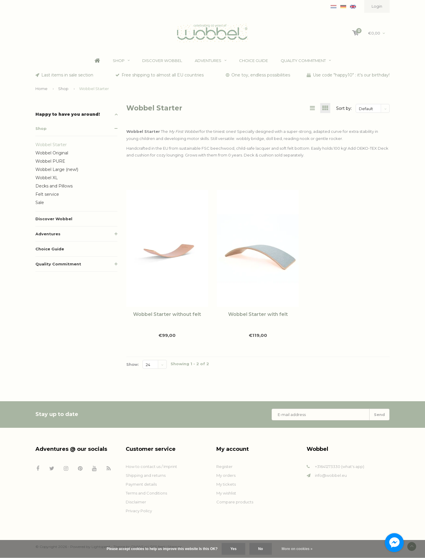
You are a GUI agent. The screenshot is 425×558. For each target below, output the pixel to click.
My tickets (226, 485)
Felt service (47, 195)
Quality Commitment (306, 61)
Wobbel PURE (50, 162)
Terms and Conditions (146, 494)
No (260, 549)
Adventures (210, 61)
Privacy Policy (139, 512)
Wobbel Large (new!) (56, 170)
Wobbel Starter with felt (258, 316)
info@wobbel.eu (331, 476)
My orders (226, 476)
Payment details (141, 485)
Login (377, 6)
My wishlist (226, 494)
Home (97, 62)
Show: (132, 365)
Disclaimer (136, 503)
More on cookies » (297, 549)
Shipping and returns (146, 476)
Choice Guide (253, 61)
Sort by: (344, 109)
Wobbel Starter (94, 89)
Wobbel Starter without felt (167, 316)
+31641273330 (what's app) (339, 467)
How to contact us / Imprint (151, 467)
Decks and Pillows (54, 187)
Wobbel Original (51, 154)
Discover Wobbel (162, 61)
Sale (39, 203)
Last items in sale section (64, 76)
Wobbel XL (46, 179)
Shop (121, 61)
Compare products (234, 503)
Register (224, 467)
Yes (234, 549)
